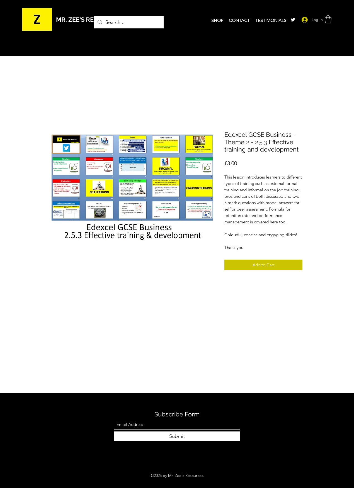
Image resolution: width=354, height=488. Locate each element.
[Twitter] (293, 20)
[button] (328, 19)
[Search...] (128, 22)
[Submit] (177, 436)
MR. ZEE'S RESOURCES (89, 19)
